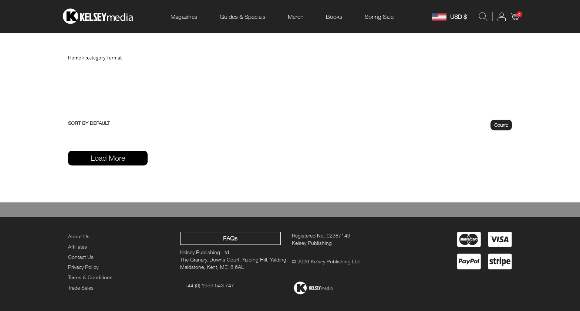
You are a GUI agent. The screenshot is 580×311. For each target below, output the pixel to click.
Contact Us (81, 257)
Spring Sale (379, 17)
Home (74, 58)
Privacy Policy (83, 267)
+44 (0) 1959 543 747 (209, 285)
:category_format (104, 58)
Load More (108, 158)
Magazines (184, 17)
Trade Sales (81, 287)
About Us (79, 236)
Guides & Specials (243, 17)
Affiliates (77, 246)
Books (334, 17)
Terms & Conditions (90, 277)
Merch (296, 17)
